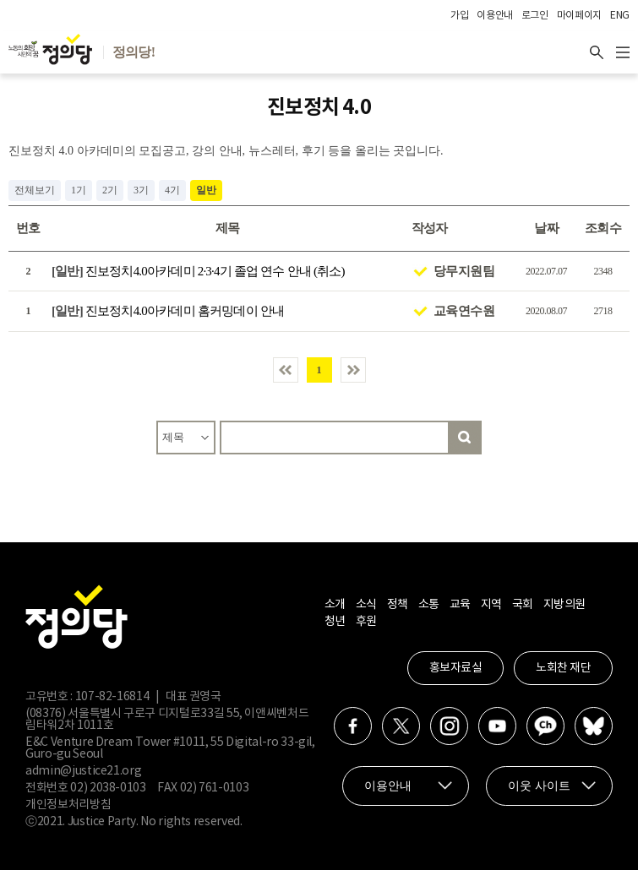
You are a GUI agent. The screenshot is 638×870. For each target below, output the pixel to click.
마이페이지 (579, 15)
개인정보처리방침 (68, 805)
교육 (460, 605)
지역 (491, 605)
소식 (366, 605)
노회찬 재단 (563, 668)
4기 (172, 190)
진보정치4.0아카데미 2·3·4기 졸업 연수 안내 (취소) (198, 271)
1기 (78, 190)
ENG (620, 15)
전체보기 (34, 190)
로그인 (534, 15)
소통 (428, 605)
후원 (366, 621)
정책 (397, 605)
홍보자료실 (456, 668)
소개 (335, 605)
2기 (109, 190)
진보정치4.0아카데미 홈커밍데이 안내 (168, 311)
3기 (141, 190)
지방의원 (564, 605)
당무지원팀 (464, 271)
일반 (206, 190)
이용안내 (495, 15)
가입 (459, 15)
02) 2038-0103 (107, 788)
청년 (335, 621)
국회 (522, 605)
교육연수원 (464, 311)
